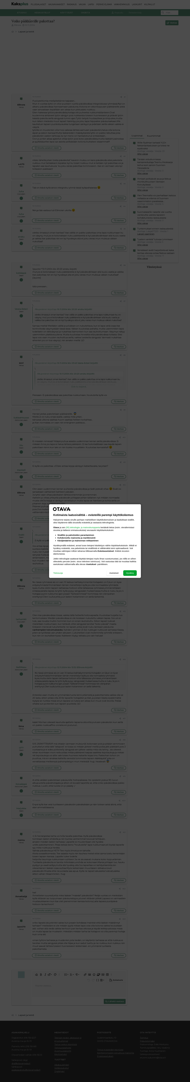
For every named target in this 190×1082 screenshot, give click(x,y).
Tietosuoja (58, 573)
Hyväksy (130, 573)
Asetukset (114, 573)
